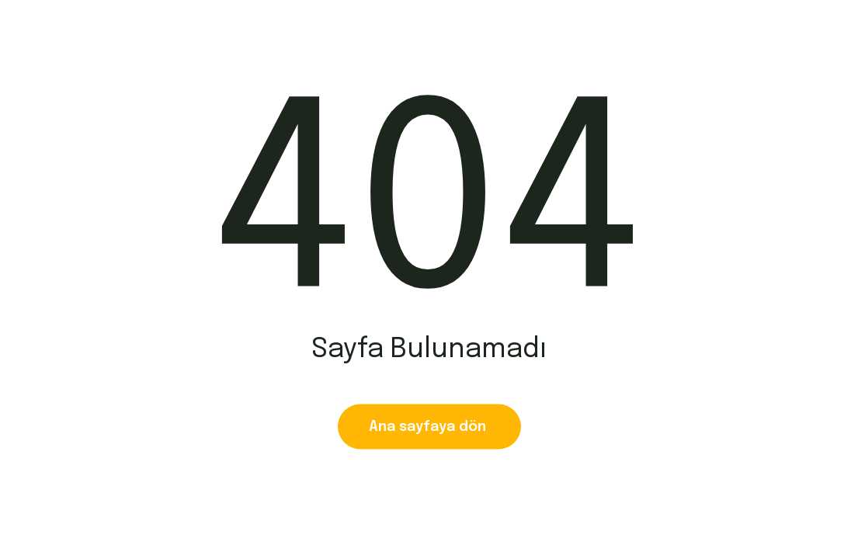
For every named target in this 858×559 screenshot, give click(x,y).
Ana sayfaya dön (429, 427)
